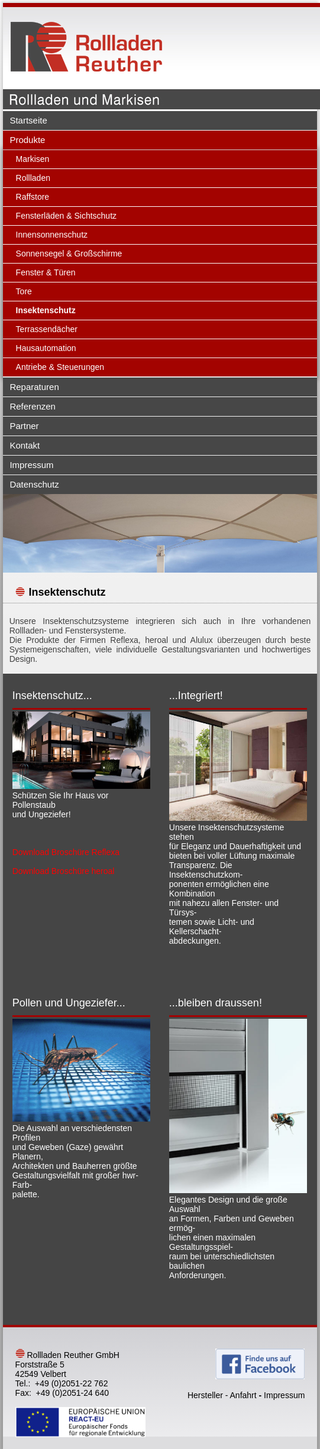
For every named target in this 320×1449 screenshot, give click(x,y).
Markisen (33, 159)
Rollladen (33, 178)
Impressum (31, 465)
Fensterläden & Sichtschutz (66, 215)
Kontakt (24, 445)
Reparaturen (34, 387)
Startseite (28, 120)
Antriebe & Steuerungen (60, 367)
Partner (23, 426)
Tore (24, 291)
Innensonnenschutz (52, 234)
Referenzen (32, 406)
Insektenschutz (46, 310)
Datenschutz (34, 484)
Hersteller (205, 1395)
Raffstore (33, 197)
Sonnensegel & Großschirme (69, 253)
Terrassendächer (46, 329)
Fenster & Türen (46, 272)
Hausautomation (46, 348)
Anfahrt (243, 1395)
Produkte (27, 140)
